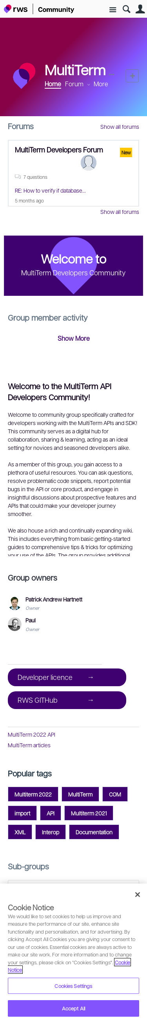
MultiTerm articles (29, 744)
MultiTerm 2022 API (31, 734)
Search (126, 9)
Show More (74, 338)
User (140, 9)
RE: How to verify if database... (50, 190)
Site (113, 10)
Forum (74, 84)
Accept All (73, 1008)
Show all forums (119, 126)
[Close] (137, 894)
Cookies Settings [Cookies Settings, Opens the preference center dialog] (73, 985)
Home (53, 84)
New (132, 75)
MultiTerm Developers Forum (59, 149)
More (101, 83)
